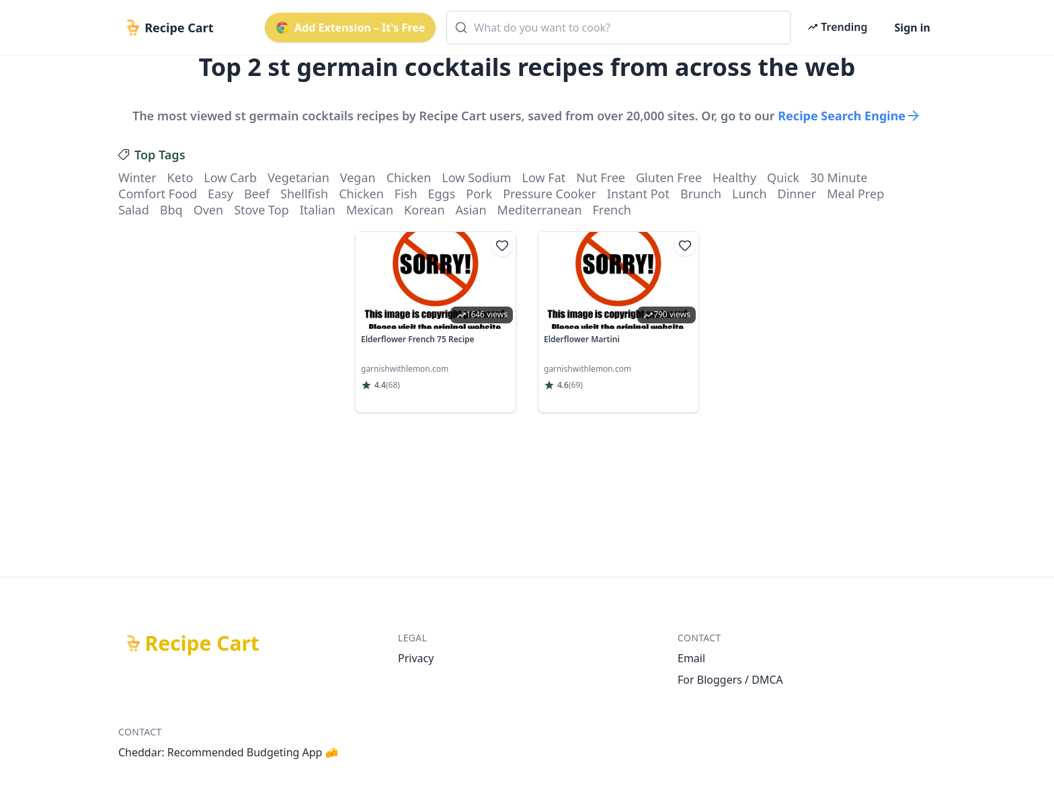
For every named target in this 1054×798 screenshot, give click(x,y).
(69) (576, 385)
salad (133, 210)
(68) (393, 385)
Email (691, 658)
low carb (230, 177)
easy (220, 194)
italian (317, 210)
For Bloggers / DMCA (730, 679)
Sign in (912, 27)
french (612, 210)
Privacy (416, 658)
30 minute (838, 177)
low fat (544, 177)
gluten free (669, 177)
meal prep (855, 194)
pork (479, 194)
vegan (358, 177)
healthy (734, 177)
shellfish (304, 194)
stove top (261, 210)
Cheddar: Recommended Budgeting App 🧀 (228, 752)
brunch (700, 194)
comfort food (157, 194)
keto (180, 177)
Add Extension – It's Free (350, 27)
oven (208, 210)
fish (406, 194)
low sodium (476, 177)
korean (424, 210)
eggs (442, 194)
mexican (369, 210)
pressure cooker (549, 194)
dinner (797, 194)
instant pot (638, 194)
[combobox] (618, 27)
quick (783, 177)
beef (257, 194)
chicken (409, 177)
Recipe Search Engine (850, 116)
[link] (436, 322)
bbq (171, 210)
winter (137, 177)
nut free (600, 177)
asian (471, 210)
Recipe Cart (202, 643)
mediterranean (539, 210)
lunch (749, 194)
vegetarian (298, 177)
